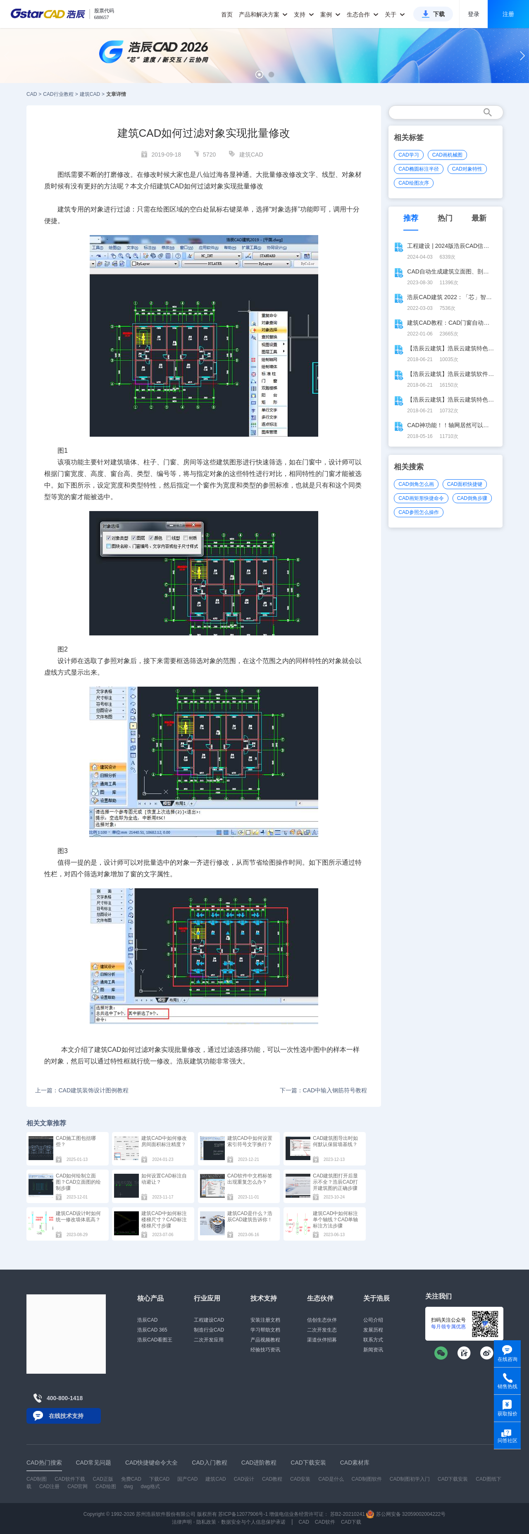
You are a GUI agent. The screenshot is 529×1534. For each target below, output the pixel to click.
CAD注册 (49, 1486)
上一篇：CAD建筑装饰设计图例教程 (82, 1090)
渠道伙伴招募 (322, 1340)
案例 (330, 14)
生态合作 (363, 14)
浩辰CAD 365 (152, 1330)
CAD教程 (272, 1479)
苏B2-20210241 (347, 1514)
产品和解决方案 (263, 14)
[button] (259, 74)
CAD (31, 94)
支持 (304, 14)
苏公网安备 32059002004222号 (406, 1514)
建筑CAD (90, 94)
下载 (439, 14)
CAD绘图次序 (413, 183)
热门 (445, 218)
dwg (128, 1486)
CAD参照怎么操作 (418, 512)
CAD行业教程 (58, 94)
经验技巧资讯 (265, 1350)
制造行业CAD (209, 1330)
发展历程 (373, 1330)
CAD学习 (408, 155)
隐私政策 (206, 1522)
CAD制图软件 (367, 1479)
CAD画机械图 (447, 155)
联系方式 (373, 1340)
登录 (473, 14)
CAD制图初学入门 (410, 1479)
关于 (395, 14)
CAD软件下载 (70, 1479)
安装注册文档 (265, 1320)
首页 (227, 14)
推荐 (410, 218)
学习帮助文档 (265, 1330)
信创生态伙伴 (322, 1320)
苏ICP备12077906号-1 (243, 1514)
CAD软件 (325, 1522)
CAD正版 (103, 1479)
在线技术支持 (66, 1416)
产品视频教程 (265, 1340)
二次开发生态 (322, 1330)
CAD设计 (244, 1479)
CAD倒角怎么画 (416, 484)
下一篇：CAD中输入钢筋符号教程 (323, 1090)
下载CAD (159, 1479)
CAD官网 (77, 1486)
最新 (479, 218)
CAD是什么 (330, 1479)
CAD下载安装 (453, 1479)
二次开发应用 (209, 1340)
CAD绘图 (105, 1486)
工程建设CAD (209, 1320)
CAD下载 (351, 1522)
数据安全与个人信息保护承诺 (253, 1522)
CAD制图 (36, 1479)
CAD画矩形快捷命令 (420, 498)
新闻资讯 (373, 1350)
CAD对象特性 (467, 169)
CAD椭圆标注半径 (418, 169)
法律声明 (182, 1522)
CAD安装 (300, 1479)
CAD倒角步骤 (472, 498)
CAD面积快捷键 (464, 484)
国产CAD (187, 1479)
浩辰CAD (147, 1320)
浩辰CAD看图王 (154, 1340)
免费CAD (131, 1479)
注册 (508, 14)
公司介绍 (373, 1320)
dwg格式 (150, 1486)
